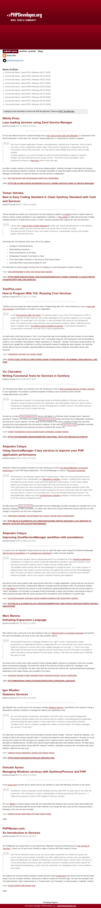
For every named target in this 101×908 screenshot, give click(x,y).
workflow (43, 598)
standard (49, 272)
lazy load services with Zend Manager (62, 136)
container (58, 432)
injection (65, 432)
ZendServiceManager (82, 559)
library (68, 598)
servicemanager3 (33, 516)
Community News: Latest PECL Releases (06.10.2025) (28, 76)
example (35, 432)
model (22, 885)
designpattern (54, 178)
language (20, 675)
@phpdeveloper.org (13, 60)
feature (29, 814)
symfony (11, 432)
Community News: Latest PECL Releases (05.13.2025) (28, 94)
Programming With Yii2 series (28, 315)
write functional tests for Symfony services (77, 389)
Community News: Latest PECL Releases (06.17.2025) (28, 72)
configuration (49, 432)
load (13, 178)
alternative (35, 675)
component (29, 598)
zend (23, 178)
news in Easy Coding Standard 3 (35, 226)
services (18, 178)
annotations (51, 598)
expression (12, 675)
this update (63, 217)
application (22, 516)
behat (24, 814)
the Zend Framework (76, 470)
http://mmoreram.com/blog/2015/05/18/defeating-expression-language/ (41, 681)
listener (45, 753)
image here (61, 876)
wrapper (28, 885)
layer (34, 885)
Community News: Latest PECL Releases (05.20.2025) (28, 90)
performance (13, 516)
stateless (11, 753)
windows (11, 814)
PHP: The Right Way (67, 111)
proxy (46, 178)
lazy (9, 178)
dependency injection (51, 479)
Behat (12, 804)
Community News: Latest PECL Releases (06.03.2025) (28, 80)
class (37, 814)
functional (18, 432)
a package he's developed (40, 553)
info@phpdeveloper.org (66, 906)
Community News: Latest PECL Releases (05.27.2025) (28, 83)
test (24, 432)
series (24, 354)
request (51, 753)
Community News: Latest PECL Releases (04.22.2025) (28, 104)
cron (28, 354)
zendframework (68, 516)
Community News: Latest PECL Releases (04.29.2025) (28, 101)
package (74, 598)
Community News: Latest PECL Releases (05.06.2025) (28, 97)
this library (11, 588)
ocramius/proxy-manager (50, 495)
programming (13, 354)
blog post (35, 160)
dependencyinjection (52, 675)
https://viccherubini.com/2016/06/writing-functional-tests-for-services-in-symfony (47, 437)
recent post (12, 785)
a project (66, 214)
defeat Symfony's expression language (68, 633)
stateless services (56, 707)
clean (43, 272)
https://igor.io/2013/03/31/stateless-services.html (31, 758)
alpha (28, 272)
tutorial (40, 178)
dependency (26, 753)
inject (58, 598)
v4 (25, 272)
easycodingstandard (15, 272)
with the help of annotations (14, 553)
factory (41, 675)
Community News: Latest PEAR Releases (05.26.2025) (28, 87)
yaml (32, 272)
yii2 (20, 354)
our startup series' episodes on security (47, 326)
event (40, 753)
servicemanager (32, 178)
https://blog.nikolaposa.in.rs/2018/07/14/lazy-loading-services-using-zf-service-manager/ (50, 183)
